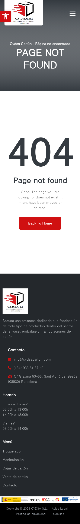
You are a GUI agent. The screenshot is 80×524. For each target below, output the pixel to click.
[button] (5, 16)
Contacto (10, 485)
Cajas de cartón (15, 468)
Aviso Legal (60, 508)
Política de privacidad (30, 513)
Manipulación (13, 459)
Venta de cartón (15, 476)
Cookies (58, 513)
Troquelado (12, 451)
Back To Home (40, 223)
